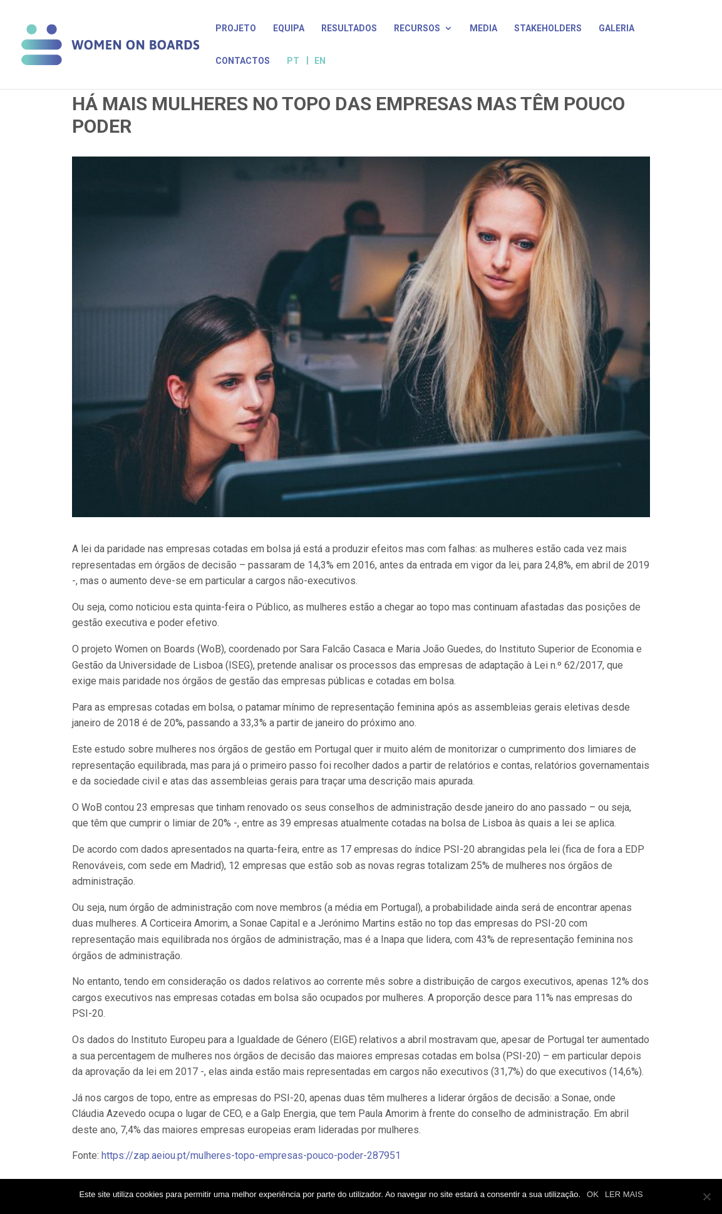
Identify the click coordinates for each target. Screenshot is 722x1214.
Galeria (616, 28)
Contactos (242, 61)
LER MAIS (624, 1194)
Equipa (288, 28)
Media (483, 28)
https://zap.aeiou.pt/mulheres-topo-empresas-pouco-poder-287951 (251, 1155)
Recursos (417, 28)
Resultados (349, 28)
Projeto (235, 28)
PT (293, 61)
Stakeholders (548, 28)
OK (593, 1194)
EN (320, 60)
